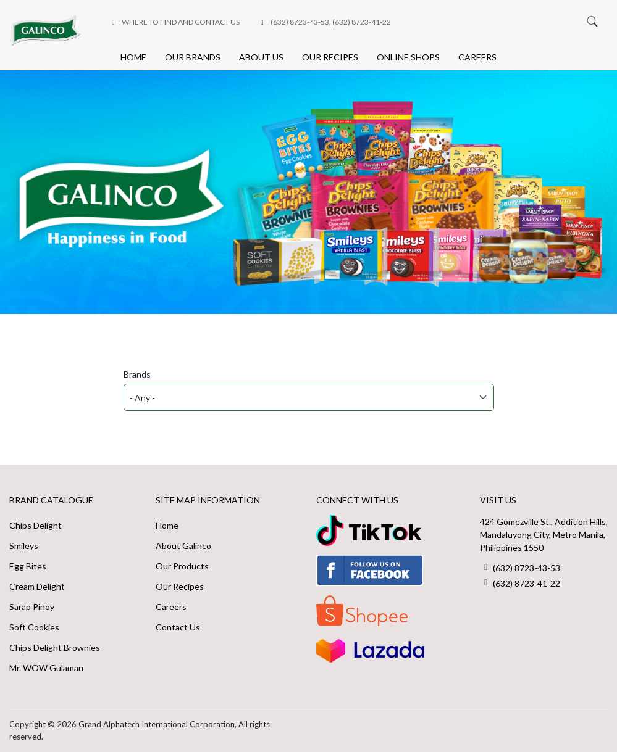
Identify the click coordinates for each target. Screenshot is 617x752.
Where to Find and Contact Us (181, 22)
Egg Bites (27, 566)
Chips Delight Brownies (54, 647)
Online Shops (408, 57)
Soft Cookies (34, 627)
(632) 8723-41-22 (361, 22)
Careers (477, 57)
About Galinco (183, 545)
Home (133, 57)
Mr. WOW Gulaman (46, 668)
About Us (261, 57)
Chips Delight (35, 525)
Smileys (23, 545)
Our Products (182, 566)
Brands (137, 374)
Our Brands (192, 57)
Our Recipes (330, 57)
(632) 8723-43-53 (300, 22)
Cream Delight (37, 586)
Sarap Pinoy (31, 606)
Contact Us (178, 627)
